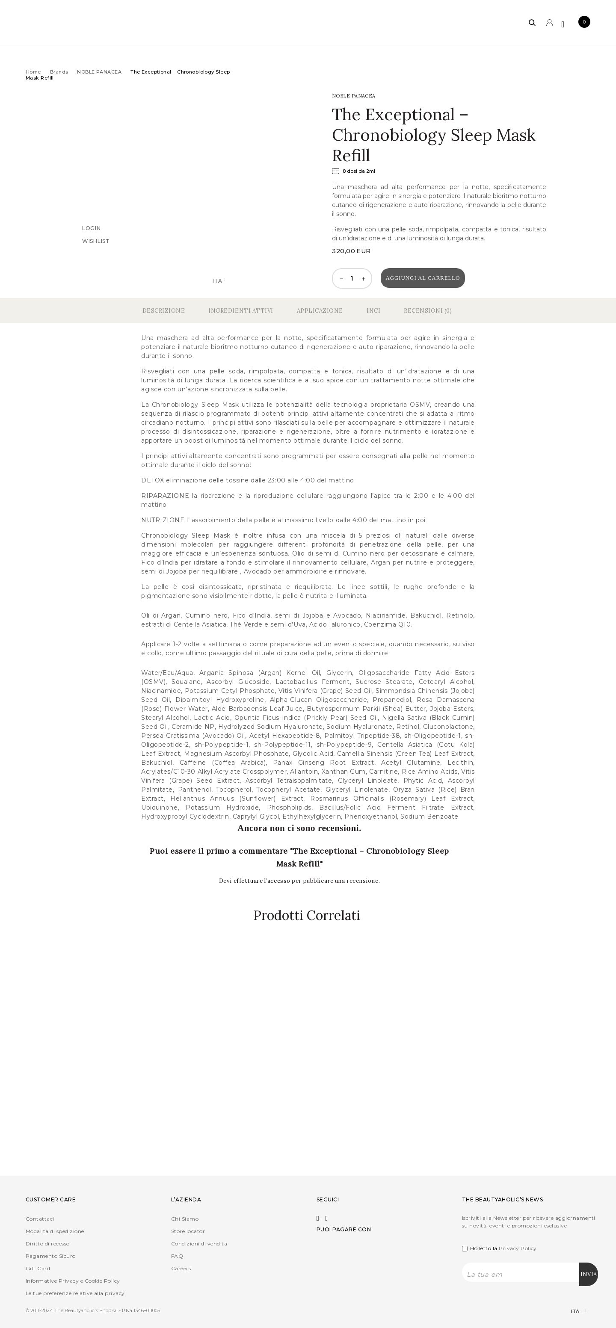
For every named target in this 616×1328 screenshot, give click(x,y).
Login (91, 228)
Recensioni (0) (428, 310)
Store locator (188, 1231)
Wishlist (96, 240)
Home (33, 72)
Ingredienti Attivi (240, 310)
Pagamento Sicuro (51, 1256)
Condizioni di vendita (199, 1243)
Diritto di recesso (48, 1243)
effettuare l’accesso (263, 880)
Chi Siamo (184, 1219)
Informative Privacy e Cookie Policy (73, 1281)
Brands (59, 72)
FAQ (177, 1256)
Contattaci (40, 1219)
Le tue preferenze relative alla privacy (75, 1293)
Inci (373, 310)
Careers (181, 1268)
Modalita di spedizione (55, 1231)
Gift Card (38, 1268)
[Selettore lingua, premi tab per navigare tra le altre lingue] (571, 1311)
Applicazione (320, 310)
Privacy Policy (518, 1248)
